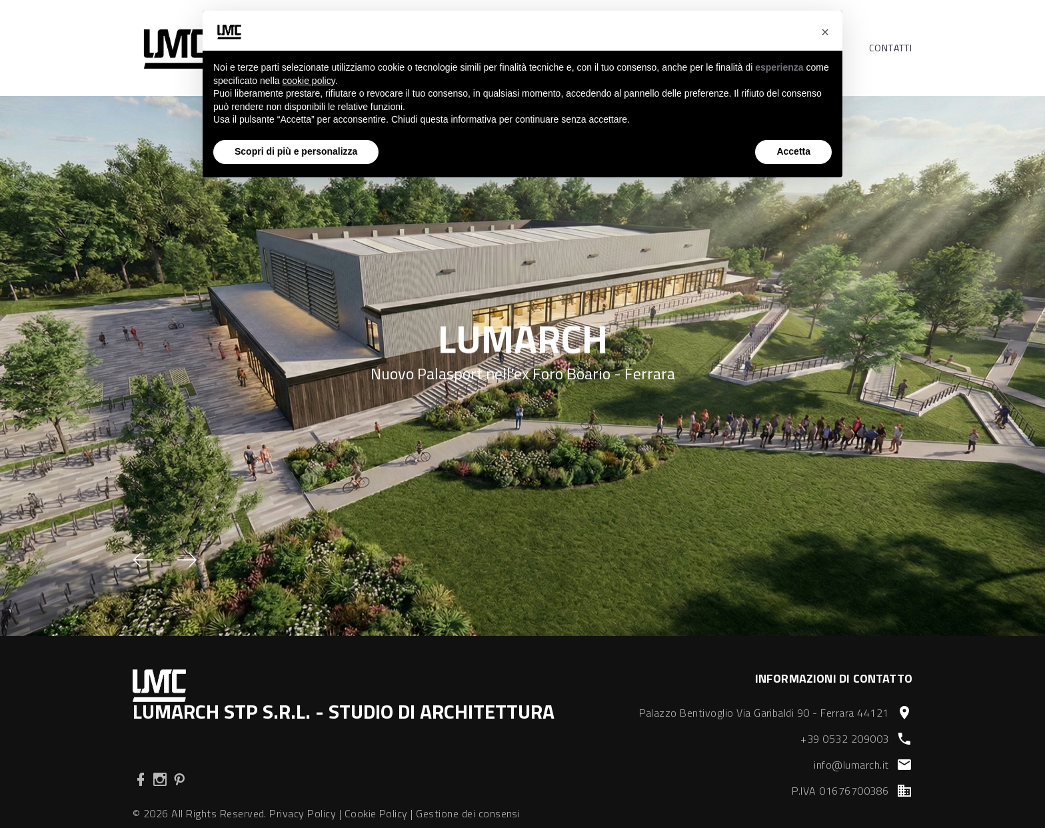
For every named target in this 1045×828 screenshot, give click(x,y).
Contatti (890, 48)
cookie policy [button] (309, 80)
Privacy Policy (302, 813)
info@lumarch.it (851, 765)
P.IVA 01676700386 (840, 791)
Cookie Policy (376, 813)
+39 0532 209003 (844, 739)
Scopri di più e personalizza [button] (296, 151)
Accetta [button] (793, 151)
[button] (143, 560)
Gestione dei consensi (468, 813)
